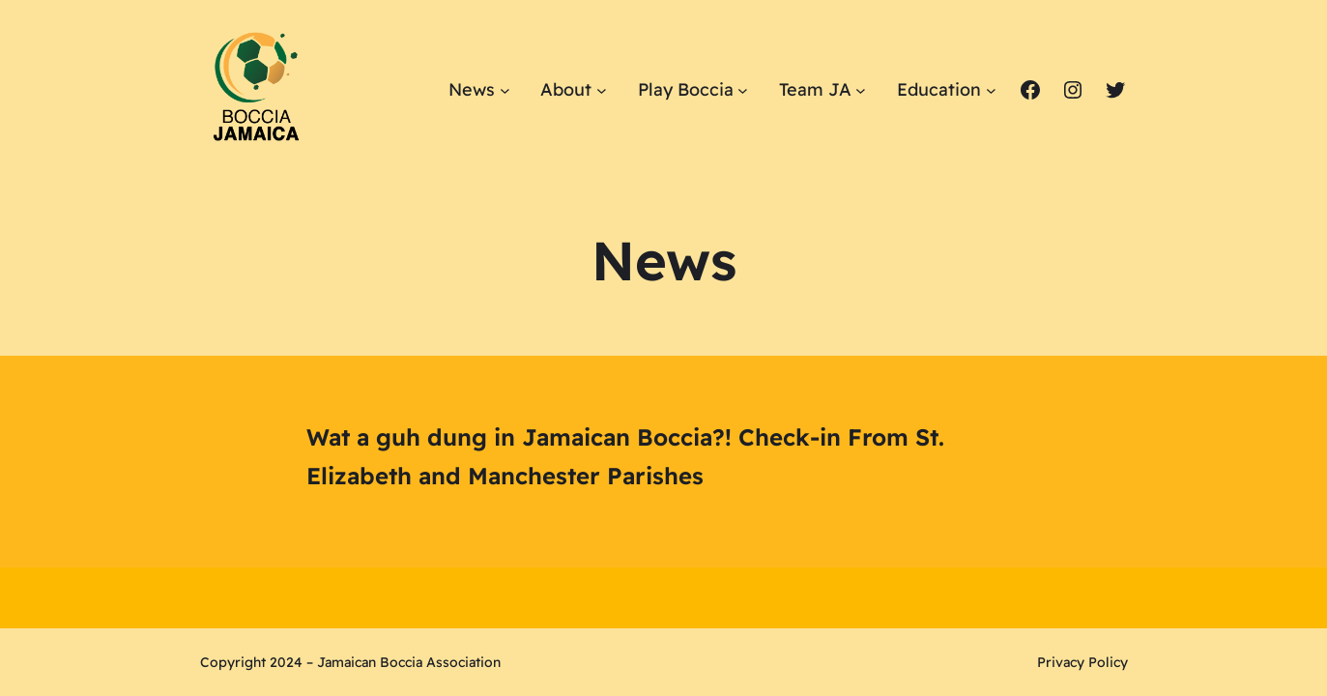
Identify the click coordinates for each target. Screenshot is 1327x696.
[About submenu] (601, 89)
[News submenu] (505, 89)
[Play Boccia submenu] (742, 89)
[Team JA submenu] (860, 89)
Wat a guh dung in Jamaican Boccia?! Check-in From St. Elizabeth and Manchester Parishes (625, 456)
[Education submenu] (991, 89)
